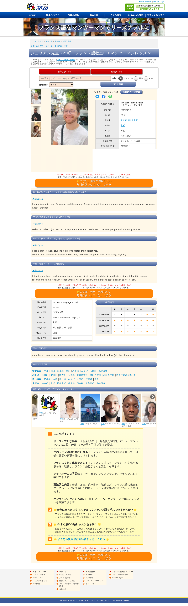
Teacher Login (158, 1)
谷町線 (35, 375)
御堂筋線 (58, 46)
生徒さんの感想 (135, 15)
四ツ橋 (62, 379)
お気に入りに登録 (131, 92)
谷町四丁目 (82, 375)
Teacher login (117, 578)
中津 (46, 371)
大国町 (93, 371)
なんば (84, 371)
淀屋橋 (60, 371)
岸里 (96, 379)
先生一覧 (49, 41)
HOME (32, 15)
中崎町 (45, 375)
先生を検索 (118, 84)
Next (152, 396)
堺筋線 (35, 383)
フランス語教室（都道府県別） (69, 585)
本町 (66, 46)
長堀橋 (71, 383)
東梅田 (54, 375)
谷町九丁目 (108, 375)
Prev (35, 396)
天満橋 (71, 375)
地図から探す (117, 71)
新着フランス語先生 (67, 581)
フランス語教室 (37, 41)
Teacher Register (145, 1)
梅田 (53, 371)
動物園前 (103, 371)
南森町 (62, 375)
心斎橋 (75, 371)
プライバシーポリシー (94, 581)
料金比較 (94, 15)
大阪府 (57, 41)
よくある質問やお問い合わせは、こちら (81, 539)
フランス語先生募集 (120, 575)
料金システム (52, 15)
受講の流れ (73, 15)
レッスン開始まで (40, 581)
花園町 (89, 379)
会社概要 (89, 575)
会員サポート (64, 589)
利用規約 (89, 578)
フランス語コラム (155, 15)
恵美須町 (90, 383)
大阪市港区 (66, 41)
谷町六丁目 (95, 375)
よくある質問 (114, 15)
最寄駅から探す (65, 71)
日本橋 (80, 383)
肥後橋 (47, 379)
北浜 (53, 383)
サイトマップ (91, 584)
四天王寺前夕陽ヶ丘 (126, 375)
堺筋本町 (61, 383)
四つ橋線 (36, 379)
